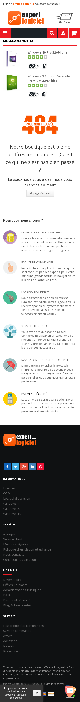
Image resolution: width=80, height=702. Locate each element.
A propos (10, 534)
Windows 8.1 (12, 508)
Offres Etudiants (15, 585)
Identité (9, 646)
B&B (6, 595)
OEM (6, 493)
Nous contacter (14, 554)
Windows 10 (12, 513)
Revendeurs (12, 580)
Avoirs (7, 636)
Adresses (10, 641)
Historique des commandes (23, 625)
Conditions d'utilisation (19, 559)
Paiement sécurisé (34, 394)
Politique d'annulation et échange (27, 549)
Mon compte (63, 33)
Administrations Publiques (22, 590)
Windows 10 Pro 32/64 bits (47, 52)
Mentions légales (15, 544)
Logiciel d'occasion (16, 498)
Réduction (10, 651)
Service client (12, 539)
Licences (9, 488)
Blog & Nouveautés (17, 605)
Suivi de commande (17, 631)
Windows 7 (11, 503)
